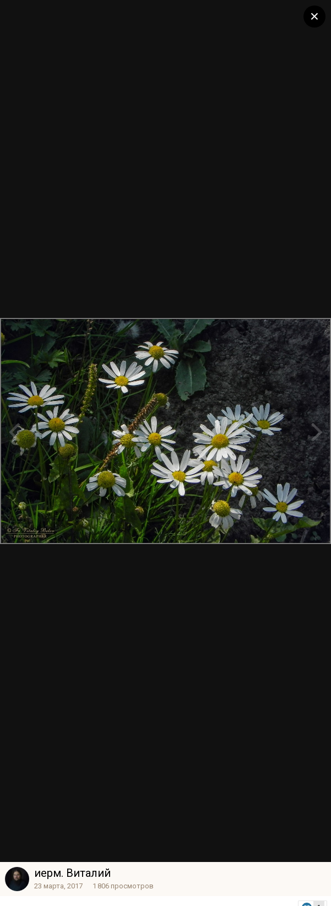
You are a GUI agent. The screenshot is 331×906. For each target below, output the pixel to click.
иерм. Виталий (72, 873)
